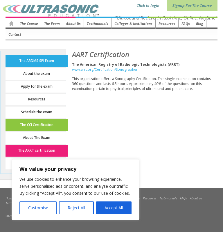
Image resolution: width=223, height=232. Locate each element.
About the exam (36, 73)
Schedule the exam (36, 111)
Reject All (76, 207)
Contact (14, 34)
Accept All (114, 207)
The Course (29, 23)
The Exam (52, 23)
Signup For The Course (192, 5)
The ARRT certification (36, 150)
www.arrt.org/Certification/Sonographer (105, 69)
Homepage (11, 23)
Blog (199, 23)
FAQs (185, 23)
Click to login (147, 5)
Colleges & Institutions (133, 23)
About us (73, 23)
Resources (167, 23)
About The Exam (36, 137)
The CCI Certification (36, 124)
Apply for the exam (37, 86)
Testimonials (97, 23)
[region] (75, 189)
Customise (38, 207)
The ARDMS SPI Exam (36, 60)
